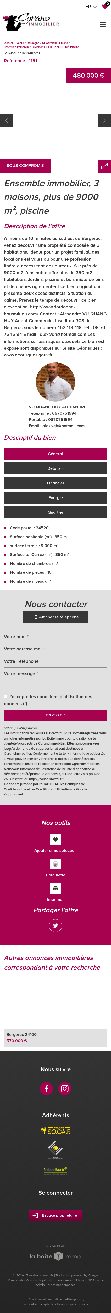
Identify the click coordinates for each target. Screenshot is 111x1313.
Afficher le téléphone (55, 617)
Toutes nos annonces (60, 1285)
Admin (40, 1285)
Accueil (9, 43)
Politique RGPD (83, 1280)
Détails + (55, 468)
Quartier (55, 512)
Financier (55, 483)
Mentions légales (37, 1280)
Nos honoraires (60, 1280)
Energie (55, 497)
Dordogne (33, 43)
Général (55, 453)
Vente (20, 43)
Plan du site (16, 1280)
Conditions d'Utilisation (53, 789)
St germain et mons (55, 43)
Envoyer (55, 715)
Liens (99, 1280)
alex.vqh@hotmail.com (63, 426)
